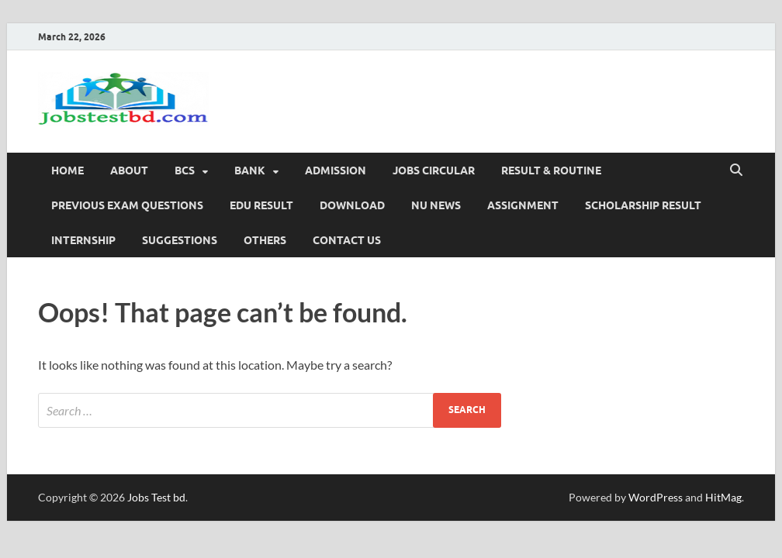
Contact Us (347, 240)
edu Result (261, 205)
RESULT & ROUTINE (551, 170)
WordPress (655, 497)
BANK (249, 170)
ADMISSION (335, 170)
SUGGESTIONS (179, 240)
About (129, 170)
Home (67, 170)
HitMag (723, 497)
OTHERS (265, 240)
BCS (185, 170)
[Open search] (736, 170)
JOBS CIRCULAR (434, 170)
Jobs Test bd (156, 497)
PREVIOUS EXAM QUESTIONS (127, 205)
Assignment (523, 205)
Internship (83, 240)
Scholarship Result (643, 205)
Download (352, 205)
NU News (436, 205)
